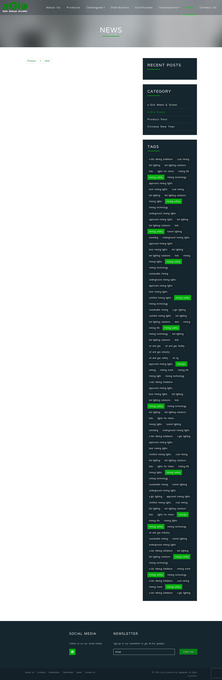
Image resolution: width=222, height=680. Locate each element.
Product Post (157, 119)
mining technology (176, 177)
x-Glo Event (156, 112)
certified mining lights (160, 297)
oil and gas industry (159, 351)
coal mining (183, 159)
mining (186, 255)
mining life (183, 171)
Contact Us (208, 7)
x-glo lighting (179, 309)
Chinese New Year (161, 126)
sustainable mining (158, 273)
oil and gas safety (158, 357)
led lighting (154, 165)
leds (151, 171)
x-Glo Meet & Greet (162, 104)
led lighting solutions (175, 165)
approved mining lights (160, 183)
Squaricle (182, 672)
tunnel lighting (174, 231)
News (190, 7)
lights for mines (165, 171)
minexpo (181, 363)
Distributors (120, 7)
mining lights (155, 201)
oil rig (175, 357)
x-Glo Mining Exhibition (161, 159)
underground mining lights (162, 213)
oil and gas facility (174, 345)
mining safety (156, 177)
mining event (166, 369)
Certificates (144, 7)
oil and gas (155, 345)
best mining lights (158, 189)
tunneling (153, 237)
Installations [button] (168, 7)
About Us (53, 7)
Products (73, 7)
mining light (155, 376)
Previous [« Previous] (31, 60)
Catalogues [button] (94, 7)
